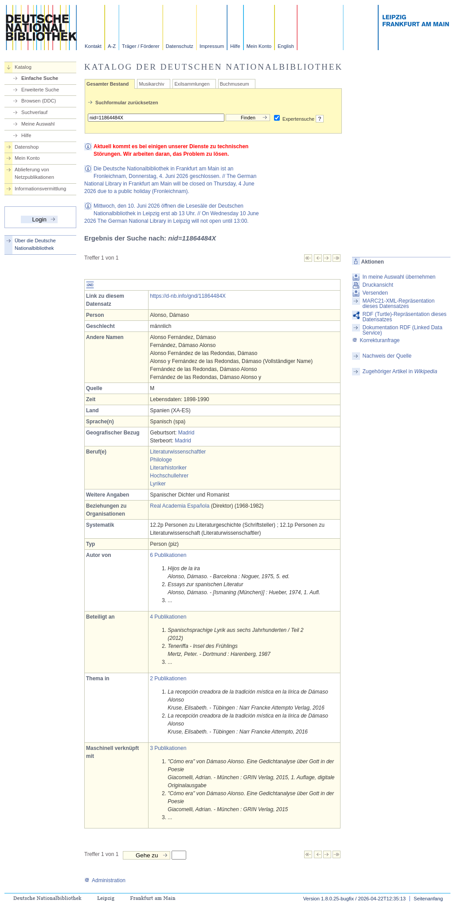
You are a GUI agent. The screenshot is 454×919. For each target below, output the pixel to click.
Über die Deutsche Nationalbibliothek (35, 244)
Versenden (374, 293)
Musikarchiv (151, 84)
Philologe (161, 460)
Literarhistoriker (168, 468)
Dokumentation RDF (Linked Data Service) (402, 330)
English (286, 46)
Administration (104, 880)
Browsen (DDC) (38, 100)
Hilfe (235, 46)
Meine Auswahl (38, 123)
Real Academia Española (179, 506)
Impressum (212, 46)
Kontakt (93, 46)
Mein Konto (259, 46)
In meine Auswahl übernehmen (398, 277)
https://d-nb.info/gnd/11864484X (188, 296)
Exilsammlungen (191, 84)
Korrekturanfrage (375, 340)
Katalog (23, 67)
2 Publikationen (168, 678)
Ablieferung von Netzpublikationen (34, 173)
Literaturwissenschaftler (178, 452)
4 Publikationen (168, 617)
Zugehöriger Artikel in (399, 371)
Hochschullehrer (169, 476)
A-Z (112, 46)
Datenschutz (179, 46)
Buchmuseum (234, 84)
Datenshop (27, 147)
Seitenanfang (428, 898)
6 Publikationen (168, 555)
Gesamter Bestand (107, 84)
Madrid (186, 433)
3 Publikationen (168, 748)
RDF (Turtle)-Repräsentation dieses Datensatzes (404, 317)
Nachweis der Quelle (386, 356)
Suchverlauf (34, 112)
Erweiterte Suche (40, 89)
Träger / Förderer (141, 46)
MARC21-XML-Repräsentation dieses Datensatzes (398, 303)
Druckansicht (377, 285)
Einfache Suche (39, 78)
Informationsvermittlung (40, 188)
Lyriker (158, 484)
